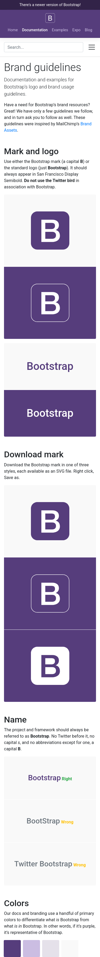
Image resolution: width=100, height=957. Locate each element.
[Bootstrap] (50, 18)
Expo (76, 30)
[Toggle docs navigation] (91, 47)
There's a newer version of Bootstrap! (50, 5)
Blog (88, 30)
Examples (60, 30)
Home (13, 30)
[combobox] (43, 47)
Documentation (35, 30)
